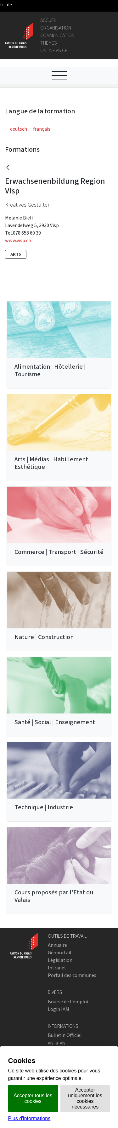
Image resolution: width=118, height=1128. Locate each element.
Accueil (48, 20)
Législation (60, 960)
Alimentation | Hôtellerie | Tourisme (50, 370)
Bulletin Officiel (65, 1035)
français (41, 129)
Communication (57, 35)
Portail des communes (72, 975)
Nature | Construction (44, 637)
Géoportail (59, 952)
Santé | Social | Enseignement (54, 722)
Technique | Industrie (43, 807)
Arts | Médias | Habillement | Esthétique (52, 463)
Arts (15, 254)
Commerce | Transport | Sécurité (59, 552)
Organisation (55, 27)
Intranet (57, 967)
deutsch (18, 129)
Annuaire (57, 945)
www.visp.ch (18, 240)
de (9, 4)
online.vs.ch (54, 50)
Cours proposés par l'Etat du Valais (53, 896)
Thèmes (48, 43)
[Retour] (8, 167)
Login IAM (58, 1009)
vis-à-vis (56, 1042)
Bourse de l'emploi (68, 1001)
